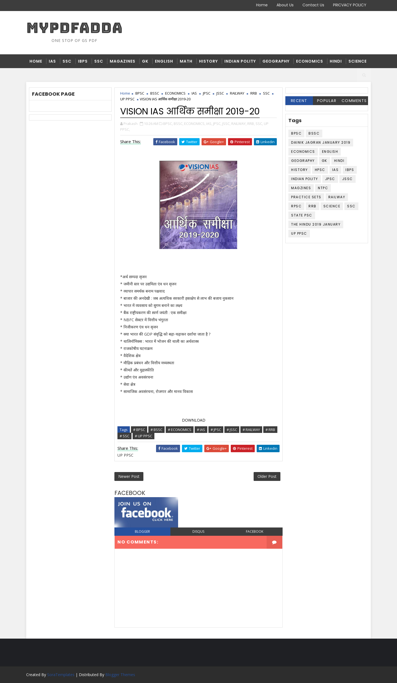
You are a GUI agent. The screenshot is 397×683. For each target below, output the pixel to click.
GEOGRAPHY (275, 61)
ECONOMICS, (194, 123)
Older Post (267, 476)
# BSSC (156, 429)
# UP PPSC (143, 435)
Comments (354, 100)
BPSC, (168, 123)
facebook (254, 531)
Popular (327, 100)
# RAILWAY (251, 429)
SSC (67, 61)
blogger (142, 531)
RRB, (251, 123)
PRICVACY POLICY (349, 5)
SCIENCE (357, 61)
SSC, (259, 123)
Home (262, 5)
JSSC (220, 93)
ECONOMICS (309, 61)
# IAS (201, 429)
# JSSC (232, 429)
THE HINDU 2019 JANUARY (315, 224)
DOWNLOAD (193, 420)
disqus (198, 531)
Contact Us (313, 5)
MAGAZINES (122, 61)
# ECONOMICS (179, 429)
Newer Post (129, 476)
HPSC (320, 169)
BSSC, (178, 123)
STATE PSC (301, 215)
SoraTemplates (60, 674)
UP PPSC (127, 99)
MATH (186, 61)
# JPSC (216, 429)
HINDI (336, 61)
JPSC (206, 93)
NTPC (323, 188)
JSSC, (226, 123)
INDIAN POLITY (240, 61)
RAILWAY (237, 93)
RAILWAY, (238, 123)
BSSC (154, 93)
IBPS (83, 61)
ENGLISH (164, 61)
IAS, (209, 123)
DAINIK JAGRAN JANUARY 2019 (320, 142)
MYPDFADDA (74, 27)
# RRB (270, 429)
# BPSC (139, 429)
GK (145, 61)
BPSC (139, 93)
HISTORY (208, 61)
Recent (299, 100)
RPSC (296, 206)
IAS (52, 61)
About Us (285, 5)
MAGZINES (301, 188)
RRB (253, 93)
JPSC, (217, 123)
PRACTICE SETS (306, 197)
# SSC (124, 435)
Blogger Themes (120, 674)
